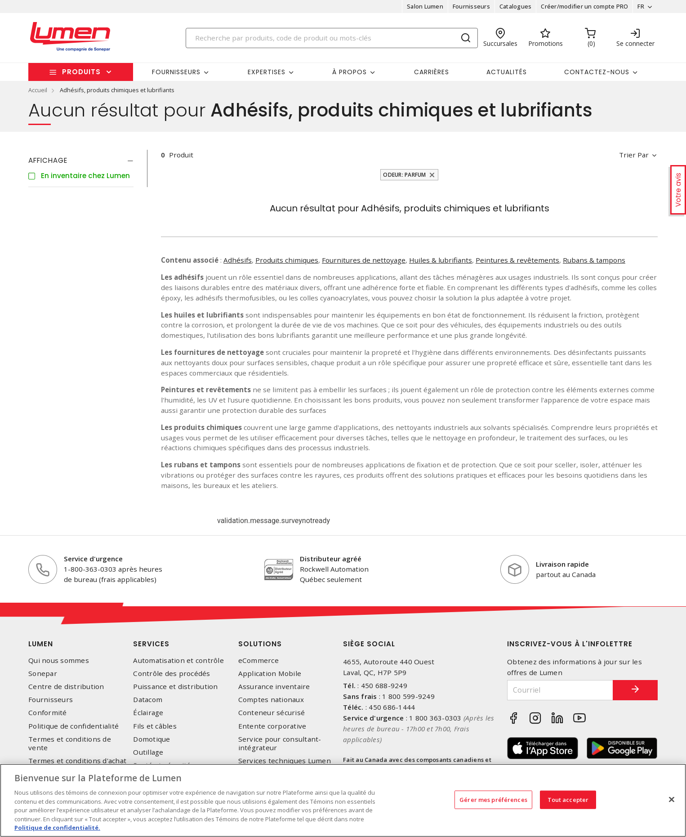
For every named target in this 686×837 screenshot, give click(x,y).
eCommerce (258, 660)
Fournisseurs (471, 6)
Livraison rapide (562, 563)
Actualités (506, 71)
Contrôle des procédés (171, 673)
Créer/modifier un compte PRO (584, 6)
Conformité (47, 712)
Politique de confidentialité (73, 726)
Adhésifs (237, 259)
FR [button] (640, 6)
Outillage (148, 752)
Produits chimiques (286, 259)
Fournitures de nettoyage (363, 259)
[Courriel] (560, 690)
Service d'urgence (93, 558)
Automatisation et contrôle (178, 660)
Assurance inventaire (274, 686)
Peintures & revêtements (517, 259)
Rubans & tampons (594, 259)
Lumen (40, 644)
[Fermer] (672, 799)
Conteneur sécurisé (271, 712)
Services (151, 644)
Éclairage (148, 712)
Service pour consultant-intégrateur (279, 743)
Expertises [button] (266, 71)
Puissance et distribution (175, 686)
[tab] (81, 160)
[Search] (332, 38)
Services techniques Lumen (284, 760)
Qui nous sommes (58, 660)
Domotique (151, 739)
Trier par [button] (634, 154)
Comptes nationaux (271, 699)
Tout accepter (568, 799)
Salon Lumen (425, 6)
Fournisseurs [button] (176, 71)
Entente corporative (272, 726)
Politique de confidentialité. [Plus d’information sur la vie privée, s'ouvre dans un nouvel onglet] (57, 828)
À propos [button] (349, 71)
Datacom (147, 699)
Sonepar (42, 673)
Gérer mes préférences (493, 799)
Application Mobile (270, 673)
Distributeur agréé (330, 558)
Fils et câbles (155, 726)
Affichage (47, 160)
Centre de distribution (66, 686)
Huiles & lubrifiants (440, 259)
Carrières (431, 71)
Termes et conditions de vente (69, 743)
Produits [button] (81, 71)
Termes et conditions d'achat (77, 760)
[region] (343, 800)
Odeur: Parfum (404, 175)
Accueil (37, 90)
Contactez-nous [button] (596, 71)
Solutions (260, 644)
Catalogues (515, 6)
